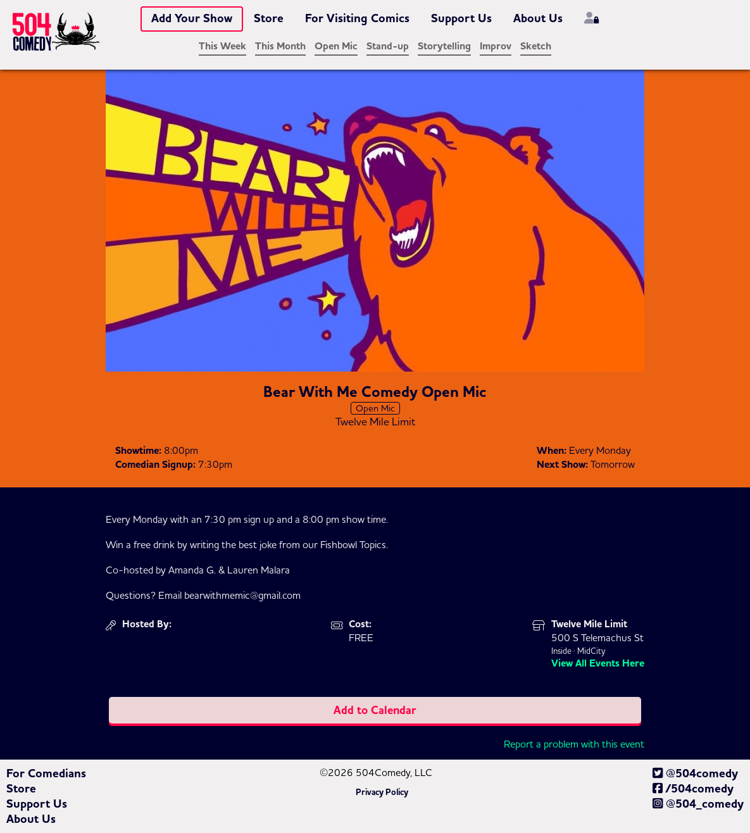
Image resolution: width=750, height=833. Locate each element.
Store (269, 18)
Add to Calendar (375, 710)
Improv (495, 46)
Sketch (535, 46)
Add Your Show (191, 18)
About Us (538, 18)
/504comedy (693, 788)
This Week (222, 46)
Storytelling (444, 46)
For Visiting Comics (357, 18)
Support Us (461, 18)
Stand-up (387, 46)
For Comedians (46, 773)
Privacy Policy (382, 792)
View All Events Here (597, 663)
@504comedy (695, 773)
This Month (280, 46)
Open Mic (336, 46)
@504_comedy (698, 803)
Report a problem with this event (574, 743)
